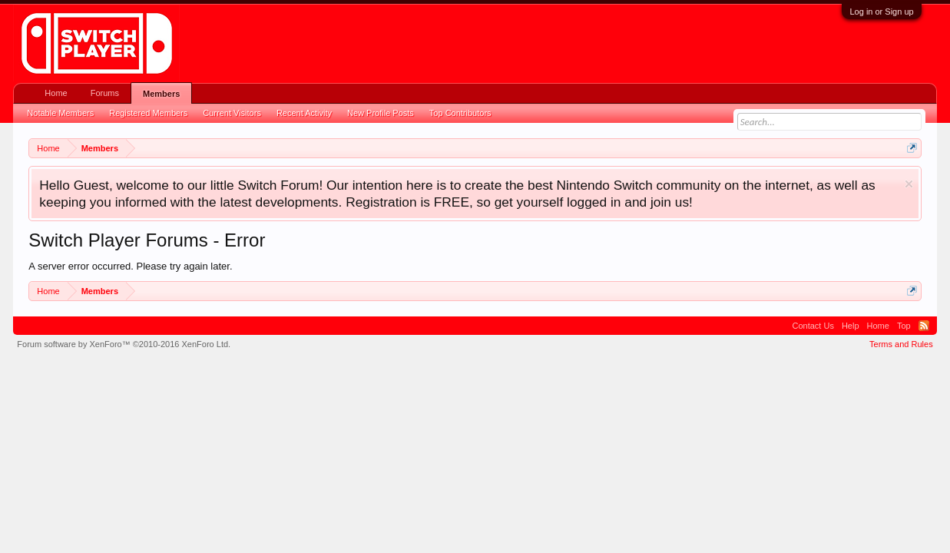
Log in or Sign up (881, 11)
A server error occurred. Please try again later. (130, 266)
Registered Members (148, 113)
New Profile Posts (380, 113)
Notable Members (60, 113)
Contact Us (813, 325)
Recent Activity (304, 113)
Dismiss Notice (909, 184)
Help (850, 325)
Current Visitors (232, 113)
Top (904, 325)
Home (56, 93)
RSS (924, 325)
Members (161, 93)
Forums (105, 93)
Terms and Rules (901, 344)
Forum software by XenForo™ (123, 344)
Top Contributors (460, 113)
